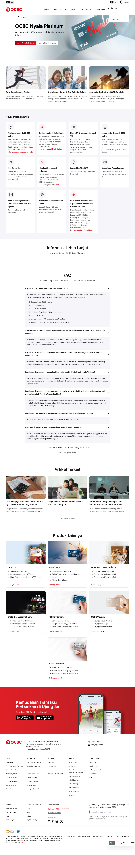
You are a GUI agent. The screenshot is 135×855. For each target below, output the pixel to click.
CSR (90, 778)
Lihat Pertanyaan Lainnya (67, 453)
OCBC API (72, 796)
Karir (28, 813)
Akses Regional (11, 789)
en (12, 2)
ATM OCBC (72, 766)
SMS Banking (73, 784)
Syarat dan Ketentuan (34, 805)
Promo (8, 805)
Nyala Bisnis (10, 763)
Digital (80, 9)
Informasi (92, 763)
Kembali (21, 17)
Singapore (115, 8)
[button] (67, 288)
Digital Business (11, 778)
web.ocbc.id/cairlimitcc (52, 149)
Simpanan (51, 763)
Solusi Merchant (74, 788)
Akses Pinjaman (11, 774)
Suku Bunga (10, 820)
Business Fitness (11, 785)
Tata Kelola (93, 774)
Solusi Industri (31, 785)
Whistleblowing (98, 837)
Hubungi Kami (52, 818)
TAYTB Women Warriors (14, 766)
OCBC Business (74, 780)
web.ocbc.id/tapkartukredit (22, 152)
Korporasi (63, 9)
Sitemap (109, 837)
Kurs (7, 816)
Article (29, 816)
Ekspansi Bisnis (32, 770)
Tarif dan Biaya (11, 813)
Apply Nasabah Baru (27, 43)
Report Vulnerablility (122, 837)
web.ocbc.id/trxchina (83, 230)
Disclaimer (71, 837)
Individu (47, 9)
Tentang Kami (99, 9)
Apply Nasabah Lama (52, 43)
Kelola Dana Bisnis (12, 770)
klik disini (57, 184)
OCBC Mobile (73, 763)
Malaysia (114, 13)
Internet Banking (74, 777)
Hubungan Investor (95, 770)
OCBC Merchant (74, 792)
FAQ (28, 809)
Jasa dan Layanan (12, 809)
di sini (22, 843)
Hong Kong (116, 19)
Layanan (50, 770)
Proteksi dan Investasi (55, 774)
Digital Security (32, 820)
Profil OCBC (93, 766)
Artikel (88, 9)
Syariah (72, 9)
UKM (55, 9)
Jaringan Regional (33, 789)
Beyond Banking (11, 782)
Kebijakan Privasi (84, 837)
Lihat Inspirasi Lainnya (67, 519)
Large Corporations (33, 766)
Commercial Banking (34, 763)
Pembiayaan (52, 766)
